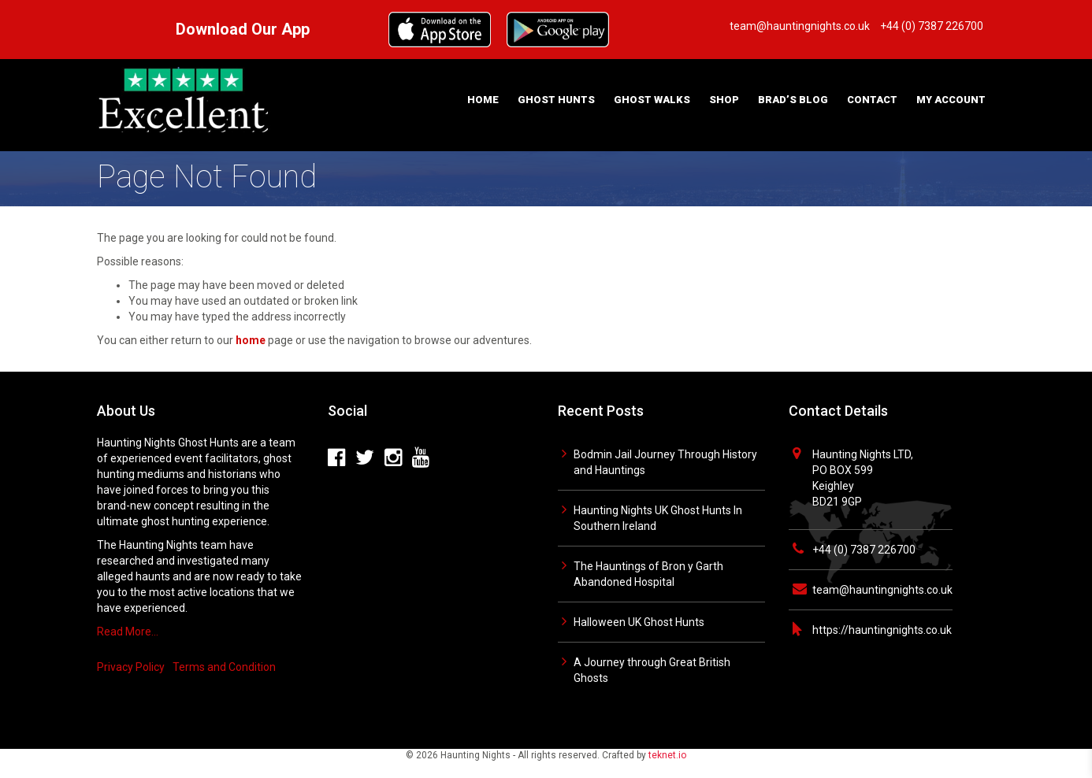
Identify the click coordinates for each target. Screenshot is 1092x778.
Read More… (127, 631)
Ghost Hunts (556, 100)
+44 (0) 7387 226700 (864, 549)
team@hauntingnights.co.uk (882, 590)
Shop (724, 100)
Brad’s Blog (793, 100)
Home (483, 100)
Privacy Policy (131, 667)
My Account (951, 100)
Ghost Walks (652, 100)
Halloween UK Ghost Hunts (639, 622)
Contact (872, 100)
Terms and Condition (224, 667)
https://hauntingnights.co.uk (882, 630)
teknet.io (667, 755)
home (251, 340)
